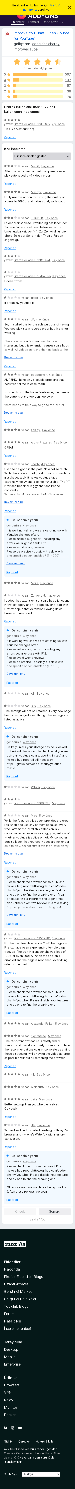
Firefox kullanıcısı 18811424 (32, 260)
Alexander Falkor (42, 1023)
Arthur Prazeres (41, 442)
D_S (33, 706)
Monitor (10, 1407)
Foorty (35, 464)
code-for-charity (46, 44)
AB (33, 693)
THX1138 (37, 218)
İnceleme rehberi (17, 1328)
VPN (8, 1392)
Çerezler (24, 1441)
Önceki (20, 1211)
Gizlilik (8, 1441)
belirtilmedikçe (20, 1449)
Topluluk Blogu (16, 1306)
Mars (34, 815)
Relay (8, 1400)
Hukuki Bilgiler (45, 1441)
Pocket (10, 1415)
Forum (9, 1314)
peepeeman (39, 374)
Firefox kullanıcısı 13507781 (32, 938)
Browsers (12, 1385)
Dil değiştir (11, 1474)
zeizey (35, 430)
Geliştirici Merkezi (18, 1291)
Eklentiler (12, 1262)
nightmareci (38, 1036)
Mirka (34, 583)
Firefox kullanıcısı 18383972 (32, 124)
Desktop (11, 1349)
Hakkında (12, 1269)
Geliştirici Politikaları (20, 1299)
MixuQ (35, 166)
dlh (33, 1125)
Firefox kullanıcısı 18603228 (32, 803)
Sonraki (54, 1211)
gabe (34, 297)
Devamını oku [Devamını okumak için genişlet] (13, 357)
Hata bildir (12, 1321)
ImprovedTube (26, 49)
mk (33, 1074)
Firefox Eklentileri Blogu (23, 1277)
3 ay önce (47, 166)
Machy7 (36, 192)
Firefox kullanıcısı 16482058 (32, 276)
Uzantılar (17, 22)
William (35, 787)
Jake (34, 1099)
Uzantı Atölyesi (16, 1284)
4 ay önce (42, 319)
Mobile (9, 1357)
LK (32, 319)
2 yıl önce (58, 124)
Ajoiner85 (37, 1087)
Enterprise (12, 1364)
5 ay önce (44, 706)
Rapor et (10, 137)
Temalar (33, 22)
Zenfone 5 (38, 595)
